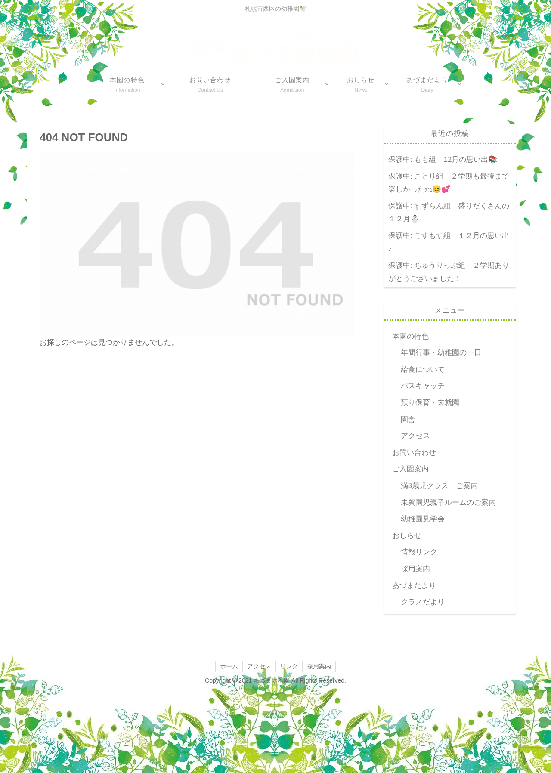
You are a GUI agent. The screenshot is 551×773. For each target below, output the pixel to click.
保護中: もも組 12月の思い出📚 (442, 159)
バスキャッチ (423, 386)
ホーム (229, 666)
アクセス (415, 436)
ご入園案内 (410, 469)
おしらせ (406, 536)
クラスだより (423, 602)
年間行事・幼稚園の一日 (441, 353)
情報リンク (419, 552)
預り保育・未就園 (430, 403)
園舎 (408, 419)
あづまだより (414, 585)
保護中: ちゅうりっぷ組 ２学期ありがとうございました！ (448, 272)
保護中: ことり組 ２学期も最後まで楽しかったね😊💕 (448, 183)
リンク (289, 666)
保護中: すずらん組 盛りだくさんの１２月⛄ (448, 212)
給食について (423, 369)
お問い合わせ (414, 452)
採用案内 (415, 569)
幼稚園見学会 (423, 519)
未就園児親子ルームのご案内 (448, 502)
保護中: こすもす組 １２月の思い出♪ (448, 242)
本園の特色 (410, 336)
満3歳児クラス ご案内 (439, 486)
